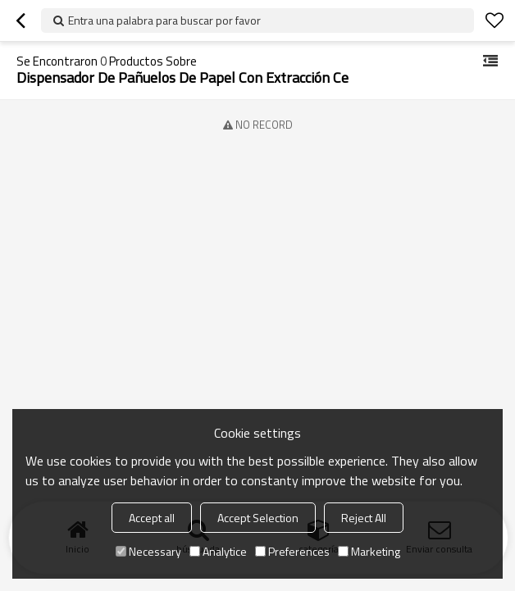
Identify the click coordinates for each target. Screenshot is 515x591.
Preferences (292, 551)
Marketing (369, 551)
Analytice (218, 551)
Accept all (152, 517)
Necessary (148, 551)
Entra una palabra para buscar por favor (164, 20)
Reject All (363, 517)
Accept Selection (258, 517)
